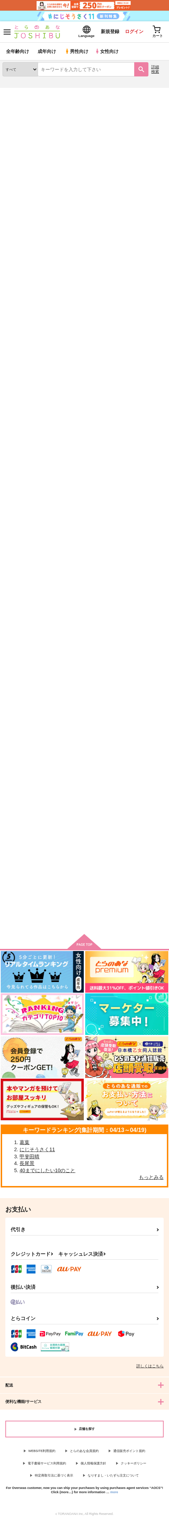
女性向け (107, 51)
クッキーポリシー (133, 1463)
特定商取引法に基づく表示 (54, 1475)
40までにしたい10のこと (47, 1170)
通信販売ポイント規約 (129, 1451)
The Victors (15, 655)
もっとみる (151, 1177)
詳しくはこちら (150, 1366)
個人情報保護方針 (93, 1463)
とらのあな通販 (16, 92)
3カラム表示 (135, 215)
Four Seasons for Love (28, 491)
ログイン (134, 31)
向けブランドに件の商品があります (84, 918)
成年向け (47, 51)
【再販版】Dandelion (138, 819)
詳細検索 (155, 69)
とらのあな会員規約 (84, 1451)
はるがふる (126, 492)
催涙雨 (66, 818)
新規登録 (109, 31)
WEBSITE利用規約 (42, 1451)
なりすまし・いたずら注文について (113, 1475)
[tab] (23, 198)
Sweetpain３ (73, 491)
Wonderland (16, 818)
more (114, 1492)
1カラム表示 (159, 215)
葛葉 (24, 1142)
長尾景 (27, 1163)
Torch (130, 129)
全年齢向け (17, 51)
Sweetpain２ (129, 324)
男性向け (76, 51)
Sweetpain (70, 655)
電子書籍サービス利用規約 (47, 1463)
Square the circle (134, 655)
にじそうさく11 (37, 1149)
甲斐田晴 (29, 1156)
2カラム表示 (147, 215)
